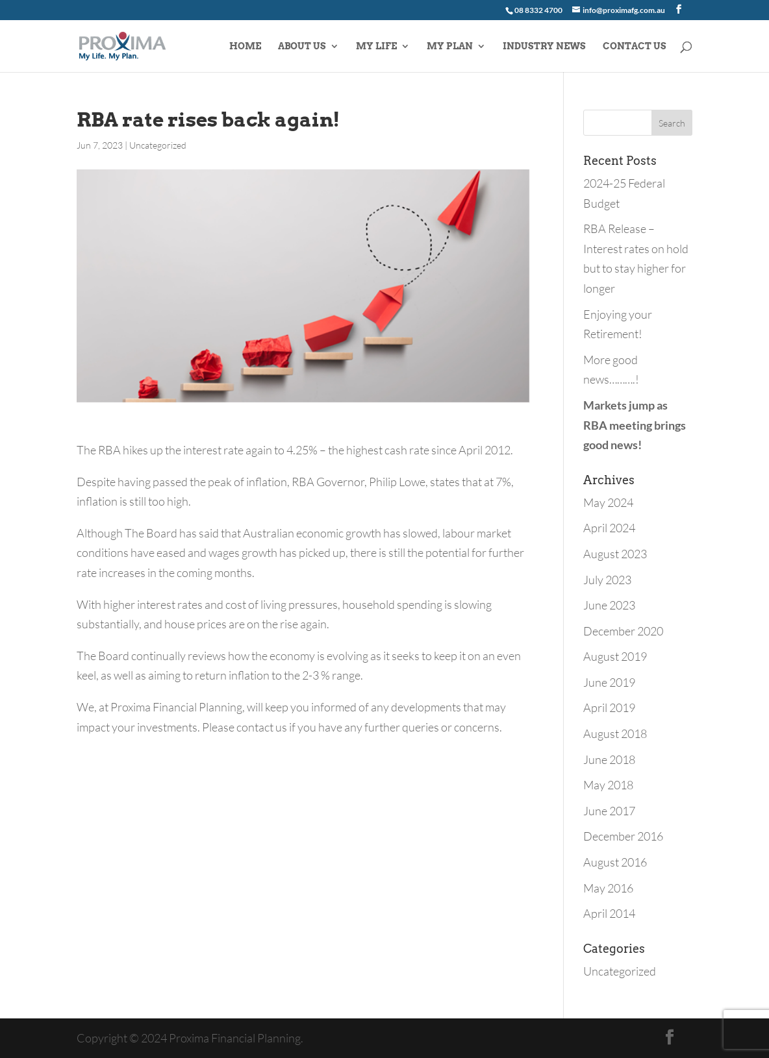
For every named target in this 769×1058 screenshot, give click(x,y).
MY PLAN (450, 46)
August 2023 (615, 554)
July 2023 (607, 579)
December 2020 (623, 631)
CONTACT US (634, 46)
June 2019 (609, 682)
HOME (245, 46)
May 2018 (608, 785)
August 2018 (615, 733)
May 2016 (608, 888)
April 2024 (609, 528)
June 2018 (609, 759)
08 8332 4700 (538, 10)
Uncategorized (157, 145)
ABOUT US (302, 46)
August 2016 (615, 862)
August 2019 (615, 656)
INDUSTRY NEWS (544, 46)
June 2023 (609, 605)
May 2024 (608, 502)
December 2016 (623, 836)
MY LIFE (376, 46)
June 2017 (609, 811)
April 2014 (609, 913)
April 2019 (609, 707)
